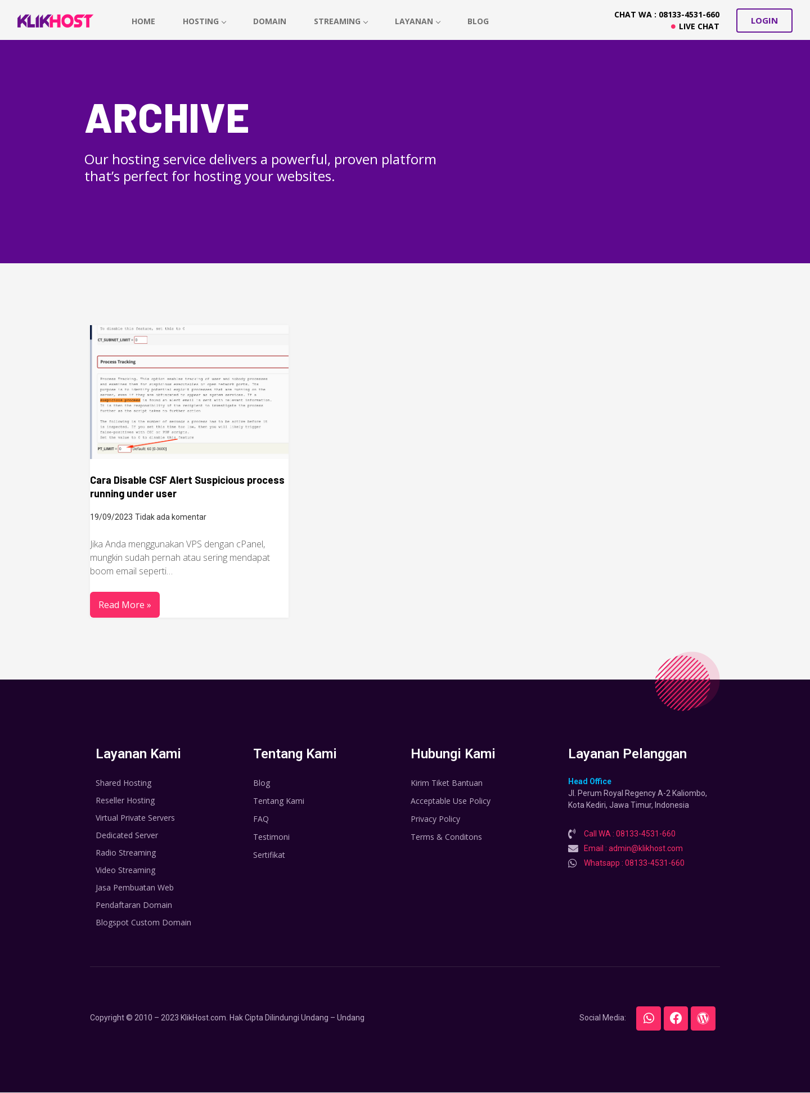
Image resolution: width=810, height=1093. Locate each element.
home (143, 21)
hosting (205, 21)
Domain (270, 21)
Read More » (124, 605)
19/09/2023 (111, 516)
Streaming (343, 21)
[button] (764, 20)
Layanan (420, 21)
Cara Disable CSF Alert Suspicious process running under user (187, 487)
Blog (481, 21)
